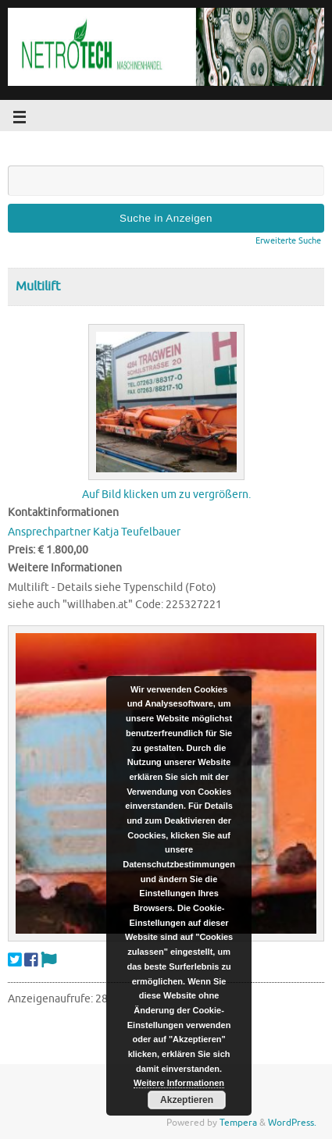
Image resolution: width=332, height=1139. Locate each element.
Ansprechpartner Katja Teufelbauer (94, 532)
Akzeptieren (186, 1100)
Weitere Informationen (179, 1082)
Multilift (38, 286)
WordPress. (292, 1122)
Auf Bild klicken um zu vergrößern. (166, 494)
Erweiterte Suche (288, 241)
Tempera (238, 1122)
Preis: (21, 550)
